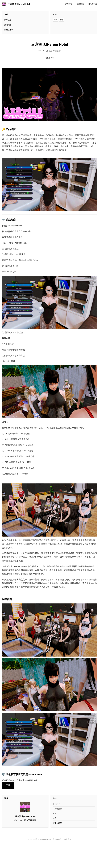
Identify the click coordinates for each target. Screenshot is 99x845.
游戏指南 (80, 4)
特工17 (55, 818)
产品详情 (68, 4)
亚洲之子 (56, 804)
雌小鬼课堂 (57, 823)
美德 (54, 813)
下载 (8, 785)
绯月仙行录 (57, 809)
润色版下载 (92, 4)
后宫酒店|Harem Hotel (16, 4)
